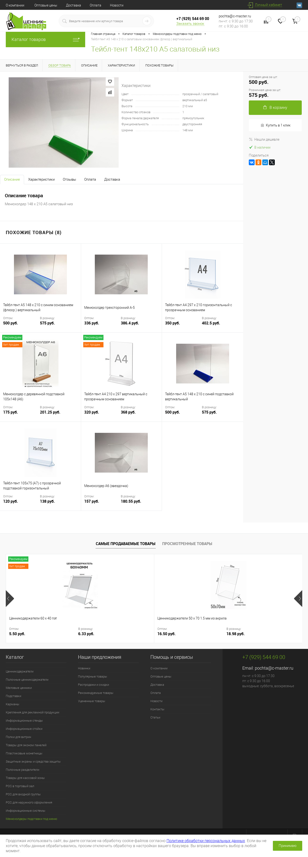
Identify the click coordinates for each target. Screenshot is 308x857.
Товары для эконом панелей (26, 745)
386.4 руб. (130, 323)
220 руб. (164, 633)
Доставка (73, 5)
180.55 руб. (131, 501)
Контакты (157, 709)
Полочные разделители (22, 769)
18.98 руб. (126, 633)
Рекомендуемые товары (95, 693)
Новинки (84, 668)
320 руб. (102, 415)
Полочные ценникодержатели (27, 679)
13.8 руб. (273, 633)
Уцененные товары (91, 701)
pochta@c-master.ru (235, 16)
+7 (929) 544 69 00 (192, 18)
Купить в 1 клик (275, 125)
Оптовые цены (45, 5)
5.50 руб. (17, 633)
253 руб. (198, 633)
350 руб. (183, 326)
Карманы (12, 704)
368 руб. (128, 412)
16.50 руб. (92, 633)
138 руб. (47, 501)
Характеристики (41, 179)
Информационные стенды (24, 720)
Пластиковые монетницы (24, 753)
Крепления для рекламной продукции (32, 712)
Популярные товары (92, 676)
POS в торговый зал (20, 786)
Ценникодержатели (19, 671)
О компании (15, 5)
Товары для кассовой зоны (25, 778)
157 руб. (102, 504)
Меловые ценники (19, 688)
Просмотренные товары (187, 543)
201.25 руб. (50, 412)
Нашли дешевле (264, 139)
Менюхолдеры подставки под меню (31, 819)
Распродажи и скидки (93, 684)
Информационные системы (25, 810)
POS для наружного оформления (29, 802)
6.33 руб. (51, 633)
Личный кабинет (268, 5)
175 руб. (21, 415)
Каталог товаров (45, 39)
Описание (12, 179)
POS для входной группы (23, 794)
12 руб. (237, 633)
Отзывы (69, 179)
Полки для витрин (18, 737)
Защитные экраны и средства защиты (33, 761)
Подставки (13, 696)
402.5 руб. (211, 323)
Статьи (155, 717)
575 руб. (47, 323)
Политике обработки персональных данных (206, 840)
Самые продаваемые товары (125, 543)
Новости (116, 5)
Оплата (95, 5)
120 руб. (21, 504)
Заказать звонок (190, 23)
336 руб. (102, 326)
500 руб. (21, 326)
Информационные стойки (24, 729)
